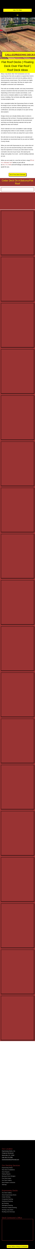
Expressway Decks (7, 1167)
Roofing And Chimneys (8, 1211)
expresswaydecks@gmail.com (10, 1159)
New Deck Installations (8, 1169)
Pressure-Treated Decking (9, 1207)
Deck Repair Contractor (8, 1182)
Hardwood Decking (7, 1201)
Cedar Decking (6, 1197)
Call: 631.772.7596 (7, 1157)
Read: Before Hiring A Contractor (17, 1246)
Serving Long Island (7, 1209)
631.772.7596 (7, 164)
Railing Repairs (6, 1174)
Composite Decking (7, 1199)
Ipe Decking (5, 1203)
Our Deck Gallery (7, 1180)
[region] (17, 33)
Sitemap (4, 1184)
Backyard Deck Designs (8, 1176)
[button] (17, 10)
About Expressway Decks (9, 1195)
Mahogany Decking (7, 1205)
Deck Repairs (6, 1172)
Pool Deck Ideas (6, 1178)
